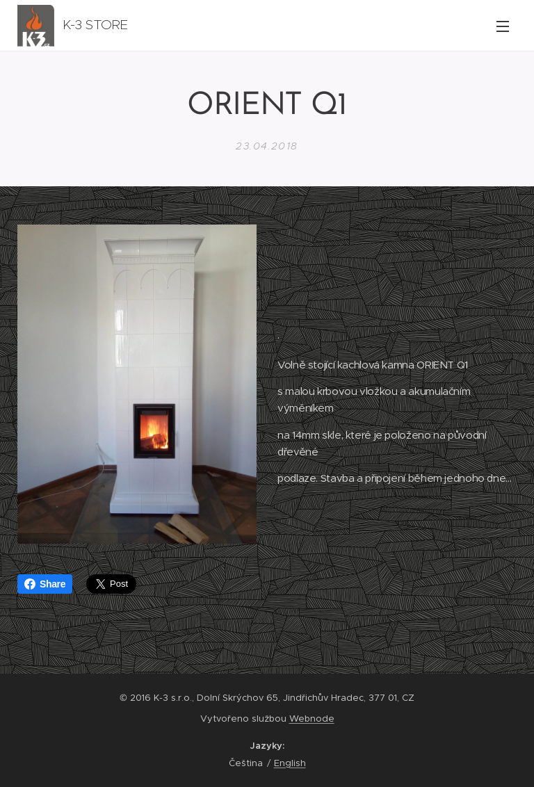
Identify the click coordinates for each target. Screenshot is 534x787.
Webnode (311, 718)
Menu (502, 26)
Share (44, 584)
